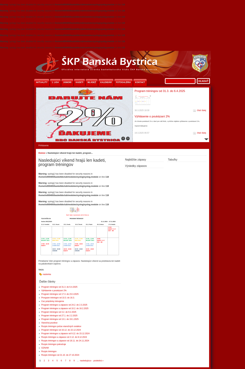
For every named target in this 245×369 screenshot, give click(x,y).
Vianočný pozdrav (49, 323)
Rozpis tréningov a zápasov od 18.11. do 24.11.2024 (65, 340)
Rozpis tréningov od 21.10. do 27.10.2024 (60, 355)
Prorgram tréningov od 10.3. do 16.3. (58, 297)
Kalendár (106, 82)
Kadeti (79, 82)
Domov (41, 153)
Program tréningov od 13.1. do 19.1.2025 (60, 319)
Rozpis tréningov (48, 351)
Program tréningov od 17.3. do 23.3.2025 (60, 294)
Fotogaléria (123, 82)
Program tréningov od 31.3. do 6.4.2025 (160, 91)
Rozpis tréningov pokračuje (53, 344)
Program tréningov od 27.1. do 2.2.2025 (59, 315)
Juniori (67, 82)
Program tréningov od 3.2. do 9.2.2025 (58, 312)
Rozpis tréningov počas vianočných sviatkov (61, 326)
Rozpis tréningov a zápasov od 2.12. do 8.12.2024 (64, 337)
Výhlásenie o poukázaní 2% (152, 116)
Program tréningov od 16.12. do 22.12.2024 (61, 330)
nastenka (47, 274)
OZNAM (45, 348)
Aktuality (41, 82)
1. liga (55, 82)
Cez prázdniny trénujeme (52, 301)
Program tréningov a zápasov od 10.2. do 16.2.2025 (64, 308)
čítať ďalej (201, 110)
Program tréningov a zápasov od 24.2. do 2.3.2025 (64, 305)
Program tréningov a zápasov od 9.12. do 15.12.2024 (65, 333)
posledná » (98, 360)
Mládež (91, 82)
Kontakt (140, 82)
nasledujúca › (86, 360)
